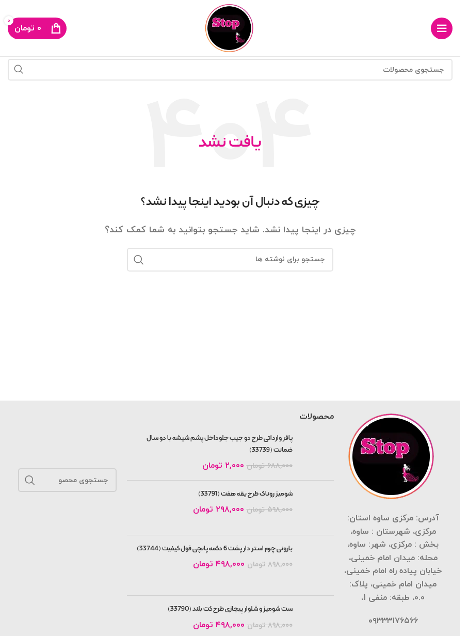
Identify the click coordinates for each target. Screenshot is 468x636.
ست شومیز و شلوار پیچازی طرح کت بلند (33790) (230, 609)
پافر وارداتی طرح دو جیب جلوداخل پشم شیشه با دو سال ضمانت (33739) (220, 444)
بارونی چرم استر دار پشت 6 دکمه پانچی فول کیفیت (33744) (215, 548)
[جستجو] (230, 70)
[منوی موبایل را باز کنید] (442, 28)
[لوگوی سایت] (230, 27)
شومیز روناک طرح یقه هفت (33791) (245, 494)
